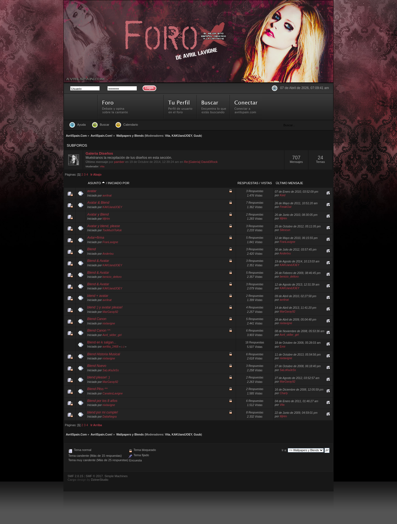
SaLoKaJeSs (111, 370)
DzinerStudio (99, 479)
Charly (284, 393)
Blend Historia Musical (103, 354)
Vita (167, 135)
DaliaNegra (110, 416)
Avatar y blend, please (103, 226)
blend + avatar (97, 296)
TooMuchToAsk (112, 230)
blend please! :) (98, 377)
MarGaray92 (110, 311)
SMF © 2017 (94, 476)
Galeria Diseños (99, 153)
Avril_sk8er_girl (111, 335)
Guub (197, 135)
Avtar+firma (95, 238)
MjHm (106, 218)
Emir (282, 346)
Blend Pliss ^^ (97, 389)
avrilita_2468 (111, 346)
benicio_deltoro (112, 276)
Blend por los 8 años (102, 401)
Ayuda (81, 124)
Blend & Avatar (98, 261)
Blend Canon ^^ (98, 330)
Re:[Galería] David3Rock (201, 161)
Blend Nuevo (96, 366)
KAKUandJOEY (182, 135)
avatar (91, 191)
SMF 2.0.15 (75, 476)
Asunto (96, 183)
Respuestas (247, 183)
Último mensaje (289, 183)
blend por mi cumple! (102, 412)
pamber (119, 161)
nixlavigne (109, 323)
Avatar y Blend (98, 214)
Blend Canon (96, 319)
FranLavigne (110, 242)
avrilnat (107, 195)
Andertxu (108, 253)
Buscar (104, 124)
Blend (91, 249)
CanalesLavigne (113, 393)
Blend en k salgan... (101, 342)
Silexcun (285, 230)
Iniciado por (118, 183)
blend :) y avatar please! (104, 307)
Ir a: (284, 450)
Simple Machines (116, 476)
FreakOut (285, 206)
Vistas (266, 183)
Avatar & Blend (98, 203)
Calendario (130, 124)
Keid (282, 195)
